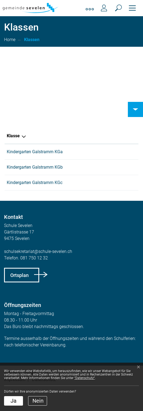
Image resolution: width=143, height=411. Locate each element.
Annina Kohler (67, 151)
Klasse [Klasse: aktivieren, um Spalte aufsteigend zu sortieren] (13, 135)
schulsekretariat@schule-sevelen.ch (38, 270)
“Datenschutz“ (84, 378)
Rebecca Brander (70, 173)
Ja (13, 400)
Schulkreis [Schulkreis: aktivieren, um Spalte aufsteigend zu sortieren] (107, 135)
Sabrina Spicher (69, 195)
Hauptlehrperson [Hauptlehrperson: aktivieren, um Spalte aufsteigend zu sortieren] (70, 135)
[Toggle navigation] (132, 8)
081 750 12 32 (34, 277)
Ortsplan (19, 295)
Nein (38, 400)
